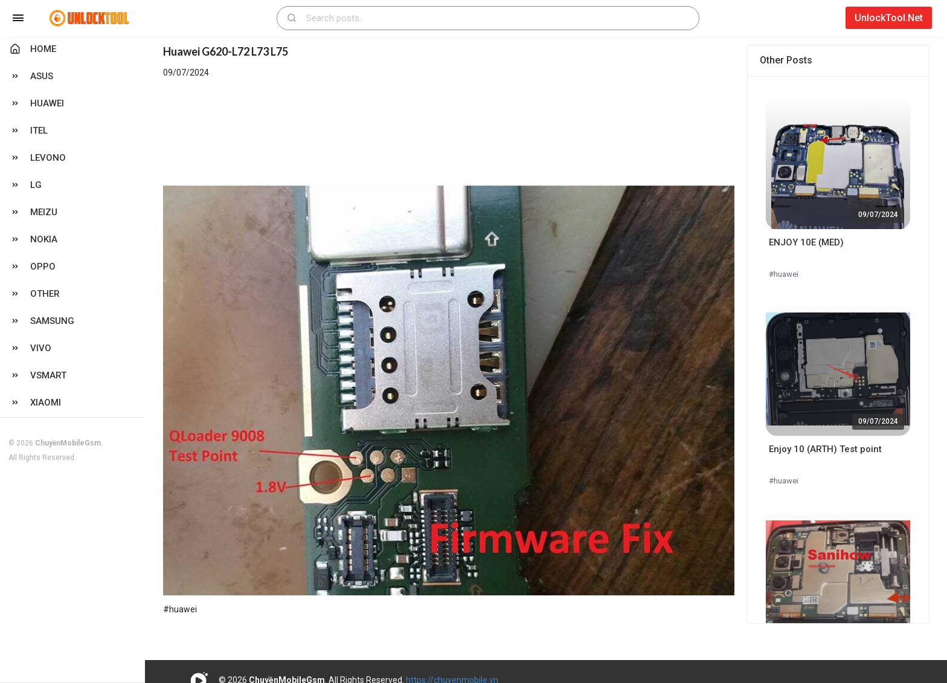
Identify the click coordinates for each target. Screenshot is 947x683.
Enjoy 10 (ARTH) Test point (825, 449)
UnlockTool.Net (889, 18)
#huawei (783, 274)
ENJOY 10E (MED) (806, 242)
